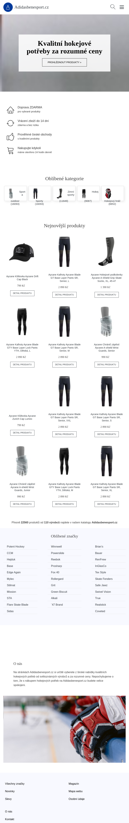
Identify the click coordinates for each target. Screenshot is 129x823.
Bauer (42, 553)
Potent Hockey (16, 546)
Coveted (107, 590)
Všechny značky (15, 763)
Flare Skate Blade (112, 584)
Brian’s (74, 546)
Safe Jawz (14, 578)
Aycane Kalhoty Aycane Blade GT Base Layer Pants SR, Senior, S (107, 417)
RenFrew (13, 559)
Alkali (42, 584)
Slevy (8, 778)
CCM (105, 546)
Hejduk (74, 553)
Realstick (44, 590)
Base (42, 559)
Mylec (105, 565)
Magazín (74, 763)
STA (10, 584)
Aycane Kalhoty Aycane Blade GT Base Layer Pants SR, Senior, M (64, 347)
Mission (43, 578)
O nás (8, 791)
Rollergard (14, 571)
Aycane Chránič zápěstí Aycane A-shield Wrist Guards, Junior (22, 487)
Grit (104, 571)
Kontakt (9, 798)
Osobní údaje (77, 778)
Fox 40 (43, 565)
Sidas (73, 590)
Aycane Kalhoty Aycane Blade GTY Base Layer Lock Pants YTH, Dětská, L (22, 347)
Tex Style (75, 565)
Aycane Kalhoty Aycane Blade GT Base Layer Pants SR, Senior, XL (107, 487)
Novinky (10, 770)
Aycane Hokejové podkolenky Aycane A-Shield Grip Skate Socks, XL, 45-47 (107, 277)
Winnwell (44, 546)
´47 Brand (13, 590)
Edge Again (14, 565)
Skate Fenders (47, 571)
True (73, 584)
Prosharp (75, 559)
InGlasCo (107, 559)
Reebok (106, 553)
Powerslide (14, 553)
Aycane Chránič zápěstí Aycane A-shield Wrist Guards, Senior (106, 347)
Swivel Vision (110, 578)
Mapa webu (76, 770)
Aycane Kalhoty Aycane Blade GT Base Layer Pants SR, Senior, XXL (64, 417)
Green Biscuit (78, 578)
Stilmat (74, 571)
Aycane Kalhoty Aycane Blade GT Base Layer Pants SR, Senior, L (64, 277)
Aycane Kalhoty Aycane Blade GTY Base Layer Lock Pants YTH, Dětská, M (64, 487)
